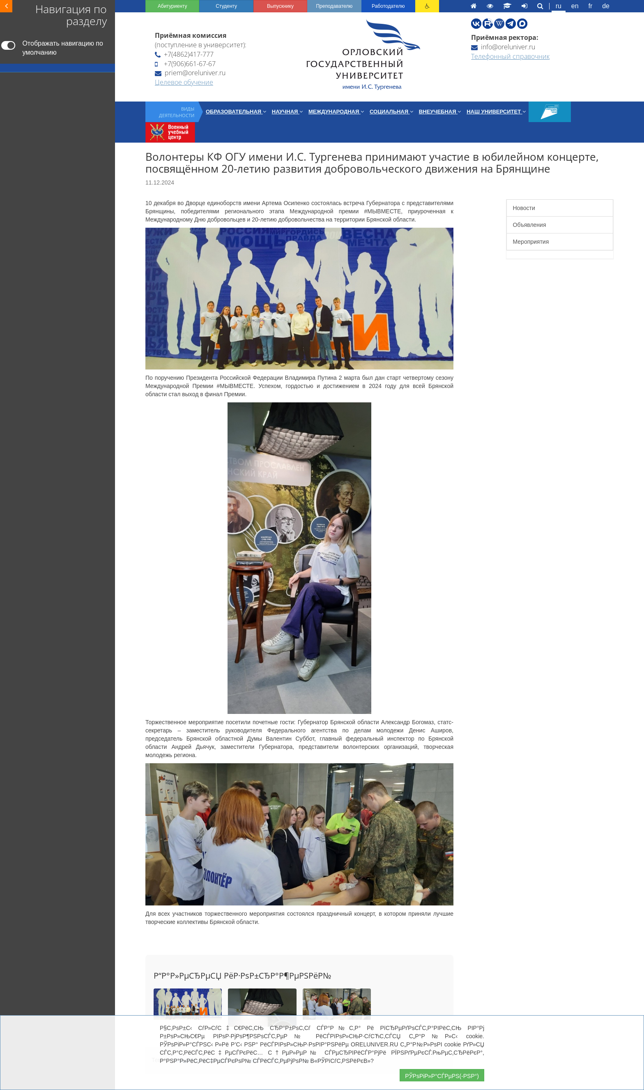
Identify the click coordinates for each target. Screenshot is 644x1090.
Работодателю (388, 6)
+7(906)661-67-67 (185, 63)
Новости (524, 208)
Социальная (391, 112)
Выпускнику (280, 6)
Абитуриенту (172, 6)
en (575, 5)
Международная (336, 112)
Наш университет (496, 112)
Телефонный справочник (510, 56)
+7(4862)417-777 (184, 54)
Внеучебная (440, 112)
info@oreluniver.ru (503, 46)
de (606, 5)
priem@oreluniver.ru (190, 72)
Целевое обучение (184, 82)
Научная (287, 112)
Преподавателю (334, 6)
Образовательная (236, 112)
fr (591, 5)
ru (558, 5)
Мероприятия (531, 241)
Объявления (529, 225)
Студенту (226, 6)
